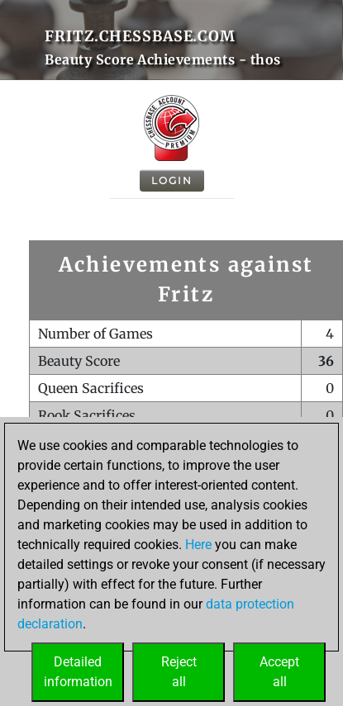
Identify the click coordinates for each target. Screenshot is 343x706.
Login (172, 180)
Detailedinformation (78, 671)
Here (198, 544)
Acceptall (279, 671)
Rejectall (179, 671)
